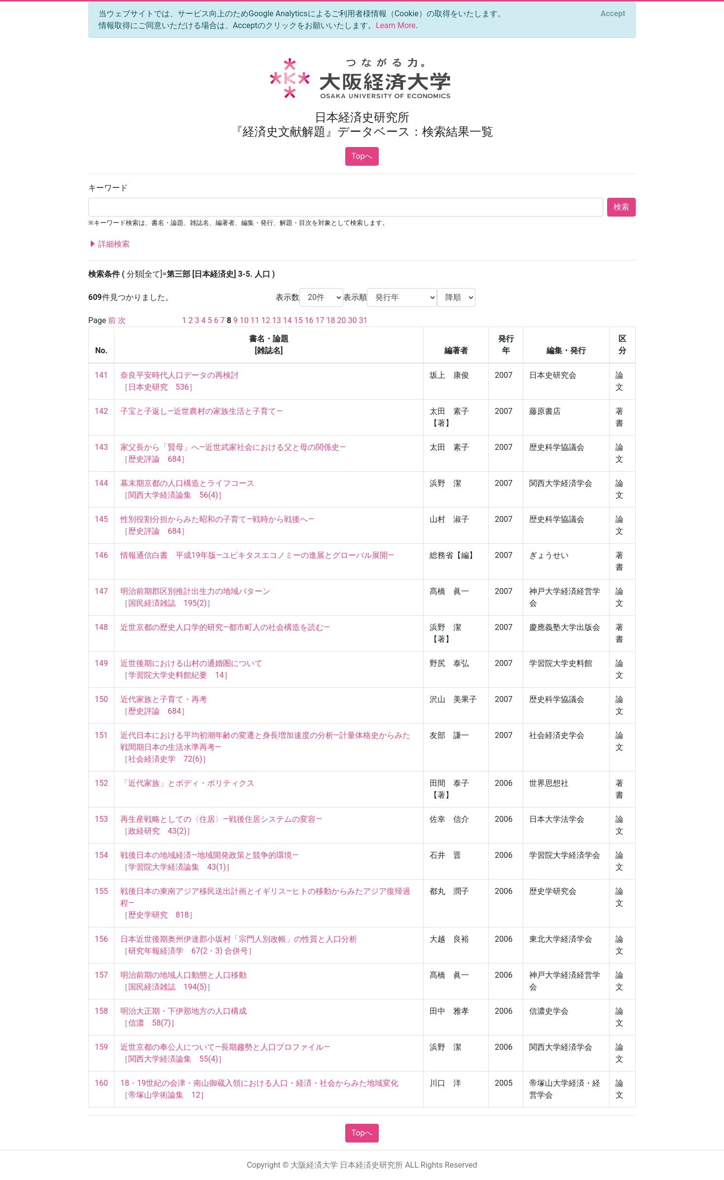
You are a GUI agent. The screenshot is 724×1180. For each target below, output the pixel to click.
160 (101, 1083)
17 (320, 320)
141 (101, 375)
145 (101, 519)
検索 (621, 207)
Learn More (396, 25)
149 (101, 663)
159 (101, 1047)
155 (101, 891)
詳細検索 (109, 244)
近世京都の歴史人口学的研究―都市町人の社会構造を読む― (225, 627)
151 (101, 735)
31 (363, 320)
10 (244, 320)
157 (101, 975)
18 (330, 320)
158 (101, 1011)
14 (287, 320)
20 (341, 320)
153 (101, 819)
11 (255, 320)
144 (101, 483)
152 (101, 783)
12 (265, 320)
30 (352, 320)
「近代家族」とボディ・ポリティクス (187, 783)
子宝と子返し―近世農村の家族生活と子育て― (201, 411)
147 (101, 591)
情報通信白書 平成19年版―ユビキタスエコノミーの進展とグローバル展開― (257, 555)
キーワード (108, 187)
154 (101, 855)
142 (101, 411)
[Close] (613, 14)
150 (101, 699)
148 (101, 627)
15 (298, 320)
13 (276, 320)
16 (309, 320)
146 (101, 555)
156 (101, 939)
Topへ (362, 156)
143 (101, 447)
